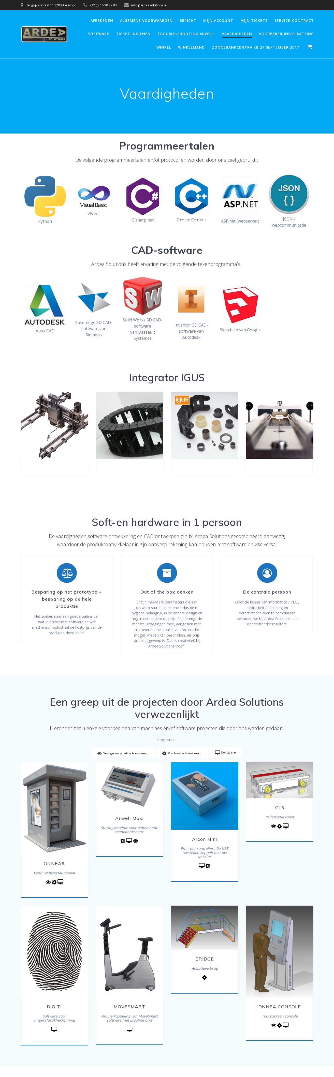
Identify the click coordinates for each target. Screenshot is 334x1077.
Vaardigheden (237, 33)
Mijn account (218, 20)
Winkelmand (191, 47)
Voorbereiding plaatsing (286, 33)
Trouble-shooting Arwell (186, 33)
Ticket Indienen (133, 33)
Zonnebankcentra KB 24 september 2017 (255, 47)
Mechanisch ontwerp (182, 764)
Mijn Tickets (254, 20)
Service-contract (294, 20)
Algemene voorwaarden (146, 20)
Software (98, 33)
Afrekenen (102, 20)
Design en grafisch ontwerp (121, 764)
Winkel (163, 47)
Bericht (188, 20)
